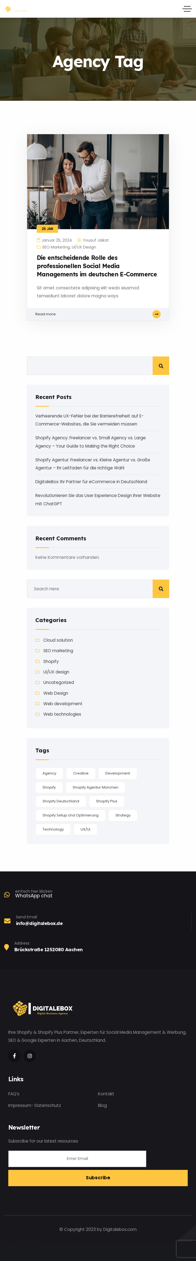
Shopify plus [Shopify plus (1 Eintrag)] (106, 801)
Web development (63, 704)
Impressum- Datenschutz (34, 1105)
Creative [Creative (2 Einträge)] (81, 773)
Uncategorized (58, 682)
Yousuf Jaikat (96, 240)
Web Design (55, 693)
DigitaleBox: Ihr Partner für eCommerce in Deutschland (91, 482)
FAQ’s (13, 1094)
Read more (98, 314)
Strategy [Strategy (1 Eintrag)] (123, 815)
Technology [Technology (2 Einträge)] (53, 829)
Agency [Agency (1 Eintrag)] (49, 773)
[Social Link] (14, 1056)
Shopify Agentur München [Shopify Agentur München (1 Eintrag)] (95, 787)
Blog (102, 1105)
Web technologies (62, 714)
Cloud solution (58, 640)
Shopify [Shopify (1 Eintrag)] (49, 787)
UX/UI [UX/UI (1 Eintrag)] (85, 829)
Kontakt (106, 1094)
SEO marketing (56, 247)
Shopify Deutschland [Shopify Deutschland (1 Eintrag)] (61, 801)
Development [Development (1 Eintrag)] (117, 773)
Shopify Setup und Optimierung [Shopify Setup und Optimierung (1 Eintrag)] (71, 815)
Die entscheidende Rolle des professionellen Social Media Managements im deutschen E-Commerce (97, 266)
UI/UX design (84, 247)
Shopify (51, 661)
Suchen (161, 365)
